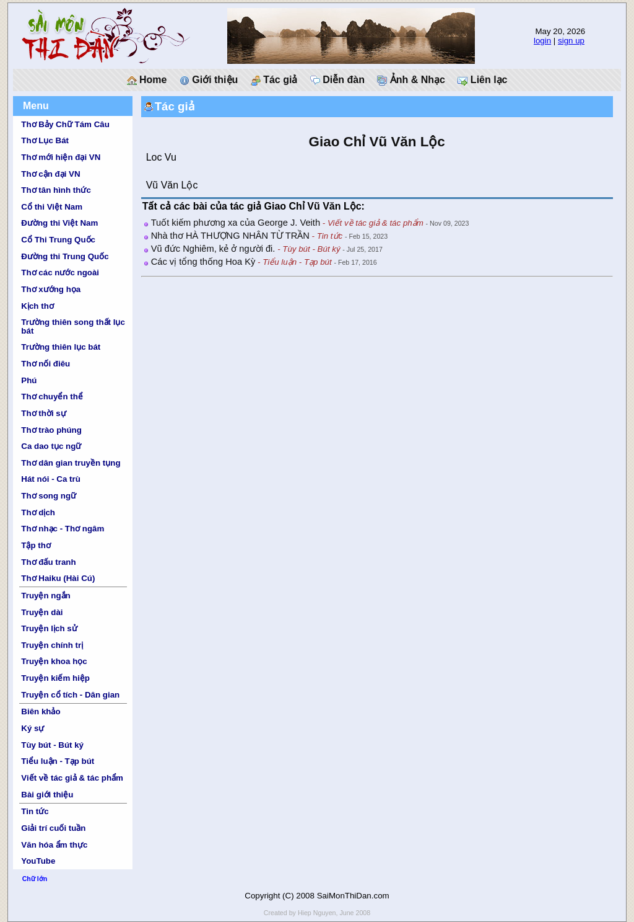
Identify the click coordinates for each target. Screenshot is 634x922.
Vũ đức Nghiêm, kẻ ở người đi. (213, 249)
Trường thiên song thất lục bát (73, 326)
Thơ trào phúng (51, 430)
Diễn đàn (337, 80)
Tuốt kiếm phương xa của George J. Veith (235, 223)
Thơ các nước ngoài (60, 272)
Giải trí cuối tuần (53, 828)
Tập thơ (36, 545)
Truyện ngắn (45, 595)
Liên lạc (482, 80)
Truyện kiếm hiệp (55, 678)
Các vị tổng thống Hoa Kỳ (203, 262)
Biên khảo (40, 711)
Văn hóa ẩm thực (54, 844)
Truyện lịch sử (49, 628)
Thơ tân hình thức (56, 190)
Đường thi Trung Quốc (64, 256)
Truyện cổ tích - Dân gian (70, 694)
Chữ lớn (35, 878)
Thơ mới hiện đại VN (60, 157)
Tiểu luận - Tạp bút (57, 761)
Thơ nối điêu (45, 363)
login (542, 40)
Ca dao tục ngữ (51, 446)
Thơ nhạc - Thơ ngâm (62, 528)
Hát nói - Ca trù (50, 479)
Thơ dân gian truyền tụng (70, 463)
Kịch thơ (37, 306)
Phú (29, 380)
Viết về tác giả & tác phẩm (72, 777)
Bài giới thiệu (47, 794)
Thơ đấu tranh (48, 562)
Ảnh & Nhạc (411, 80)
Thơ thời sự (43, 413)
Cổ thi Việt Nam (51, 206)
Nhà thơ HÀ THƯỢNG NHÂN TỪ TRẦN (230, 236)
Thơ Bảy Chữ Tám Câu (65, 124)
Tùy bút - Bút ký (52, 745)
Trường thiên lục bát (60, 347)
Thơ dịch (38, 512)
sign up (571, 40)
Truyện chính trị (52, 645)
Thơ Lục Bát (45, 140)
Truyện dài (42, 612)
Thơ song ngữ (48, 495)
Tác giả (274, 80)
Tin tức (34, 811)
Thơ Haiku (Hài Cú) (58, 578)
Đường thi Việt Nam (59, 223)
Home (147, 80)
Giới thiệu (209, 80)
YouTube (38, 861)
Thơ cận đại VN (50, 174)
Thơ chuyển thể (52, 396)
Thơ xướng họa (50, 289)
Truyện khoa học (54, 661)
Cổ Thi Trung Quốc (58, 239)
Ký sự (32, 728)
